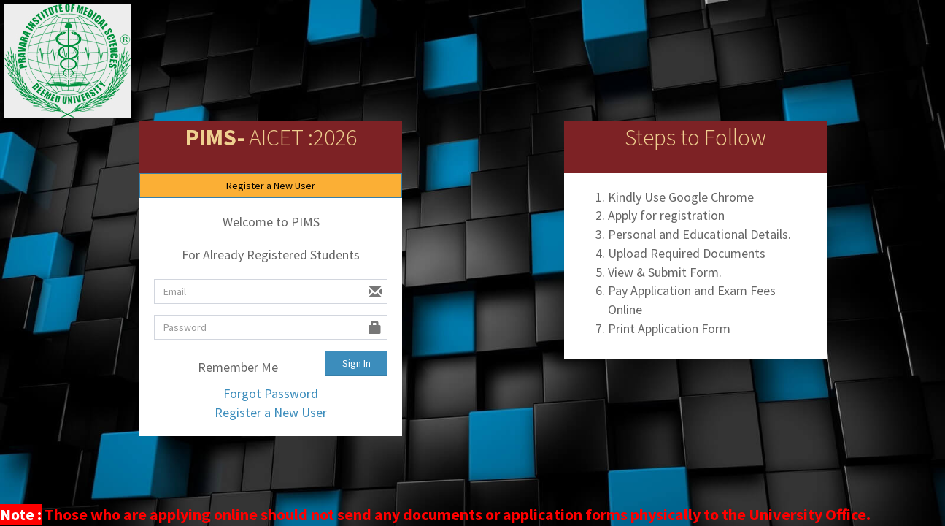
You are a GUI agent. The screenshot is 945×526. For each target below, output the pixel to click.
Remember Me (228, 368)
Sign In (356, 363)
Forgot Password (270, 393)
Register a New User (270, 185)
